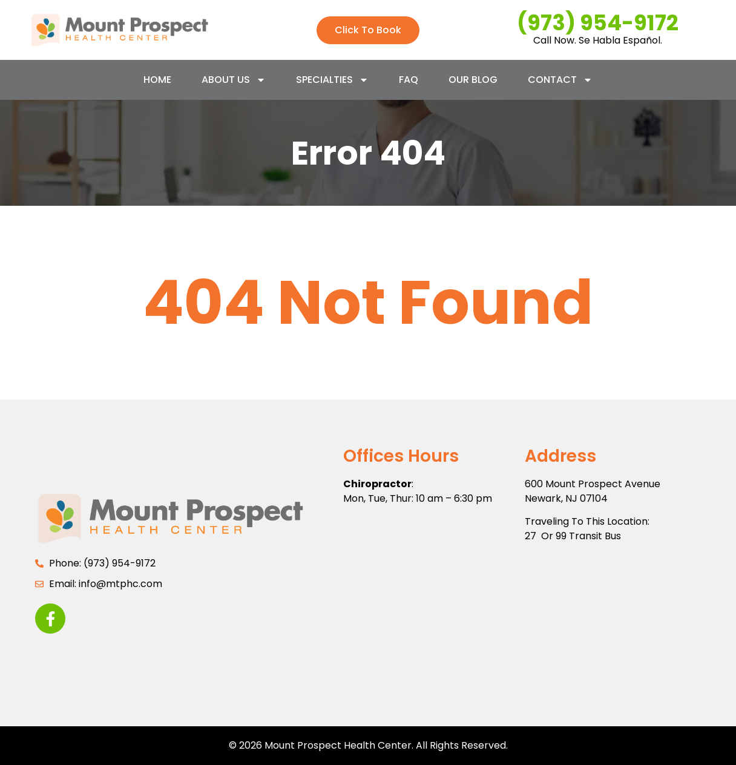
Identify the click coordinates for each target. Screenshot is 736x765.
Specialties (332, 80)
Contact (560, 80)
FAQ (408, 80)
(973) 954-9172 (597, 23)
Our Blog (473, 80)
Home (157, 80)
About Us (234, 80)
